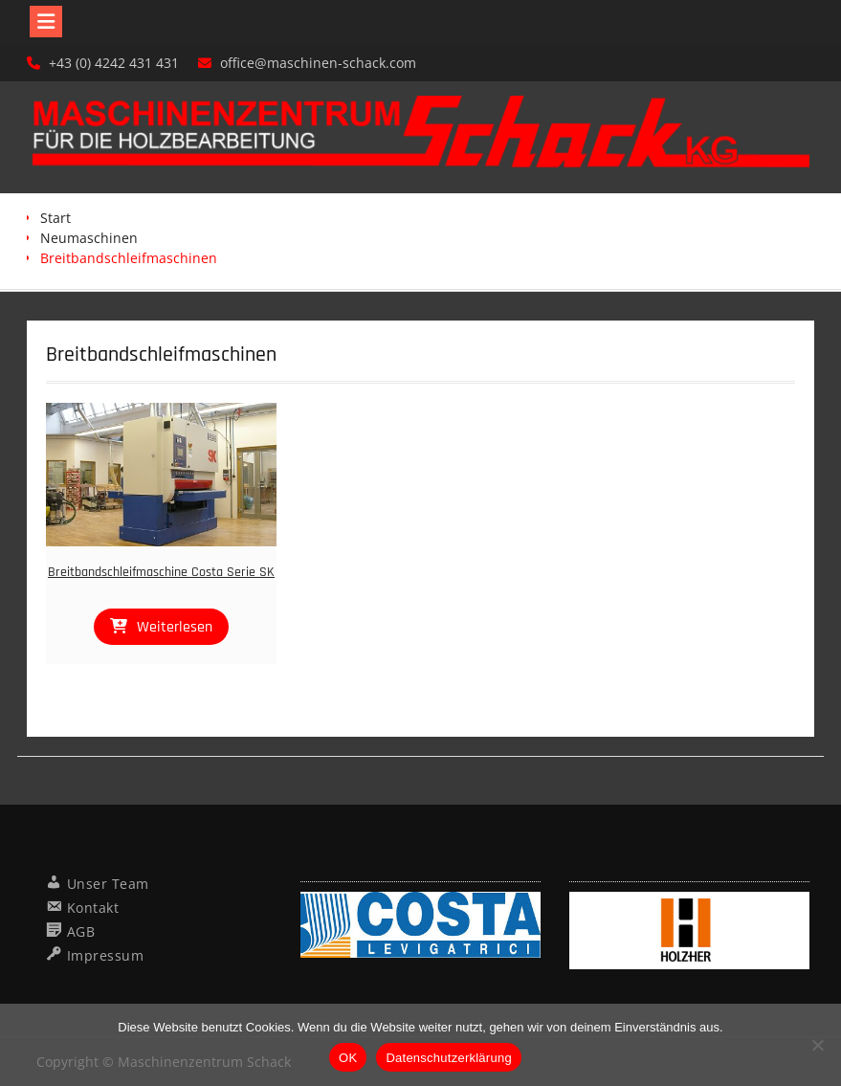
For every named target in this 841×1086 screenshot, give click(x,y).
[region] (420, 925)
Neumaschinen (89, 238)
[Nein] (817, 1044)
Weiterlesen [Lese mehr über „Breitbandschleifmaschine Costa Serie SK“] (174, 627)
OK (348, 1058)
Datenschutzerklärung (448, 1058)
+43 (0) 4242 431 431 (114, 63)
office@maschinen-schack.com (318, 63)
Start (55, 218)
